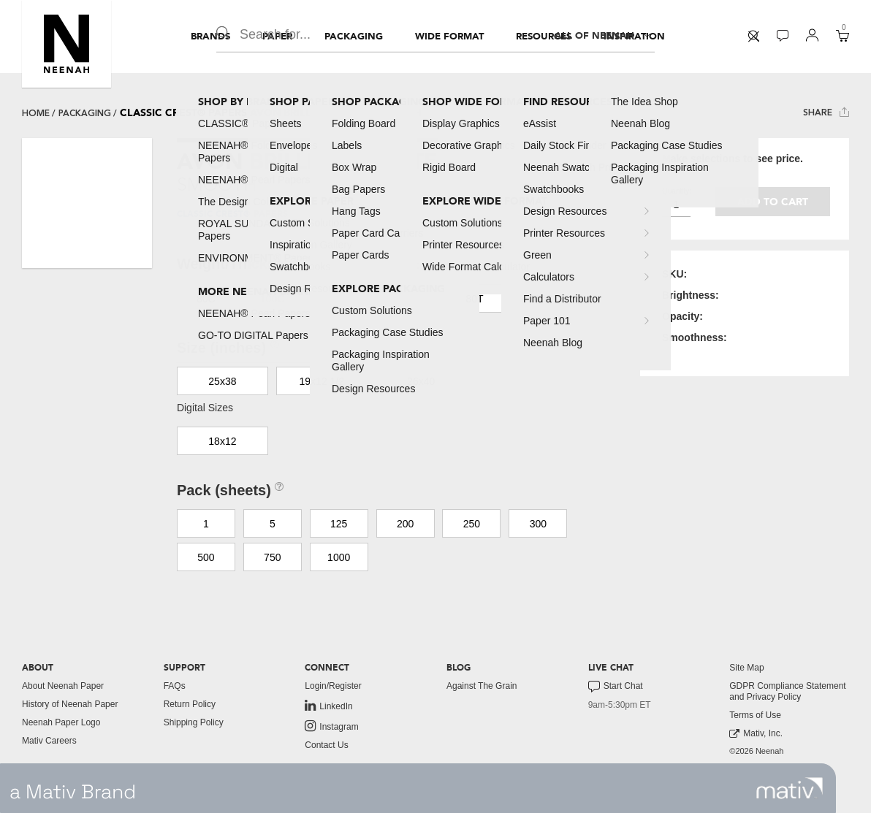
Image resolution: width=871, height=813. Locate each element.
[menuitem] (210, 36)
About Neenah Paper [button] (63, 686)
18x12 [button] (222, 441)
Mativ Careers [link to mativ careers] (49, 741)
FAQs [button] (175, 686)
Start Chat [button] (615, 686)
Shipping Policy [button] (194, 722)
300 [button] (538, 524)
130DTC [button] (341, 299)
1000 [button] (338, 557)
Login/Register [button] (333, 686)
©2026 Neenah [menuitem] (756, 751)
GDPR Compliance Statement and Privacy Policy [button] (787, 691)
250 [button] (471, 524)
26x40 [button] (421, 381)
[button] (66, 44)
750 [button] (272, 557)
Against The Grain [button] (481, 686)
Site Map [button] (746, 668)
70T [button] (408, 299)
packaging (84, 113)
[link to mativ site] (789, 788)
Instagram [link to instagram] (331, 726)
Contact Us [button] (326, 745)
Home (36, 113)
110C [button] (541, 299)
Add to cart (772, 202)
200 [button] (405, 524)
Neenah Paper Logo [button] (61, 722)
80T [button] (475, 299)
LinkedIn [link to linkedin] (328, 705)
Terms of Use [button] (755, 715)
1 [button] (206, 524)
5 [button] (272, 524)
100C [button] (272, 299)
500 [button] (205, 557)
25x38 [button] (222, 381)
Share (826, 112)
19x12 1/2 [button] (322, 381)
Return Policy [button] (190, 704)
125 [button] (338, 524)
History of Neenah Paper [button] (70, 704)
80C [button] (206, 299)
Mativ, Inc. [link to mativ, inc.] (756, 733)
